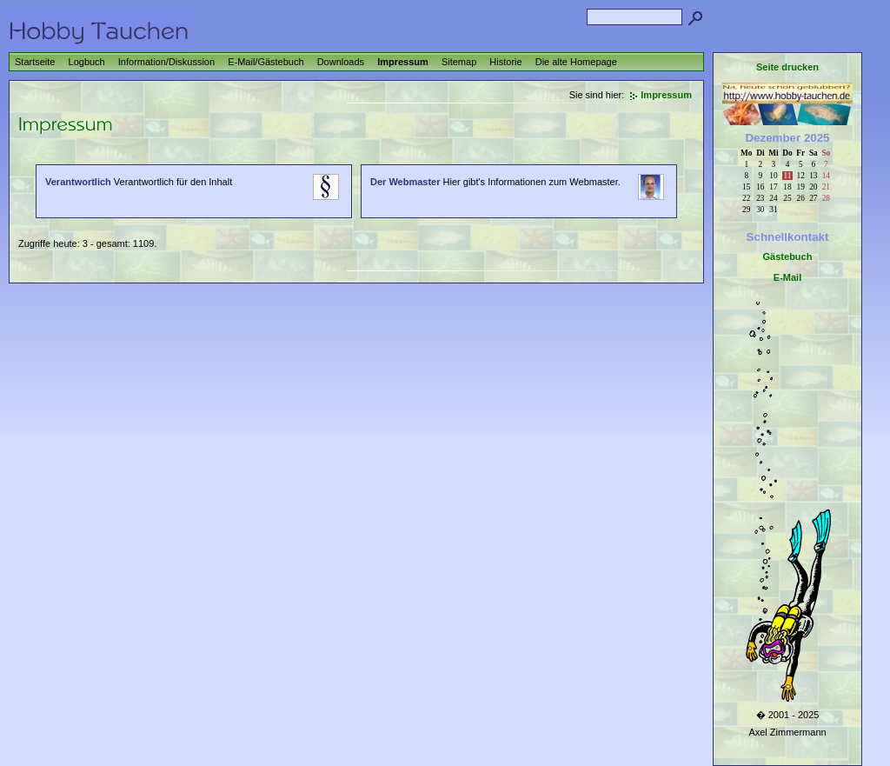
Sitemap (459, 62)
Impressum (402, 62)
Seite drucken (787, 67)
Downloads (340, 62)
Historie (505, 62)
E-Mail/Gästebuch (265, 62)
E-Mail (787, 277)
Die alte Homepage (576, 62)
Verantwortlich (78, 182)
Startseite (35, 62)
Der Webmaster (405, 182)
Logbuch (87, 62)
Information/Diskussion (166, 62)
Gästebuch (788, 256)
